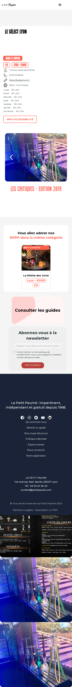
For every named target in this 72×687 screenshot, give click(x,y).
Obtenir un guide (36, 427)
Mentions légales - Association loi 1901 (35, 510)
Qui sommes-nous (36, 422)
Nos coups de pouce (36, 433)
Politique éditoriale (36, 438)
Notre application (36, 455)
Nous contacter (36, 450)
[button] (58, 5)
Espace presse (36, 444)
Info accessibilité (20, 119)
